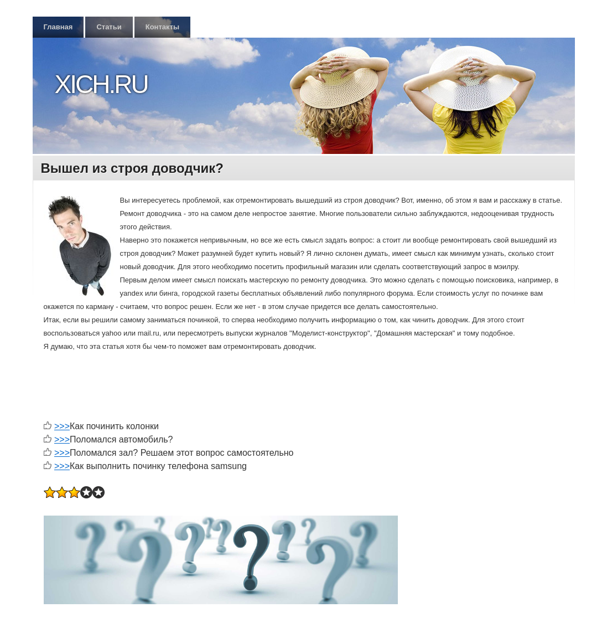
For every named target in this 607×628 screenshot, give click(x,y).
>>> (62, 426)
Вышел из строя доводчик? (132, 168)
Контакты (162, 27)
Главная (58, 27)
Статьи (108, 27)
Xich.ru (101, 84)
